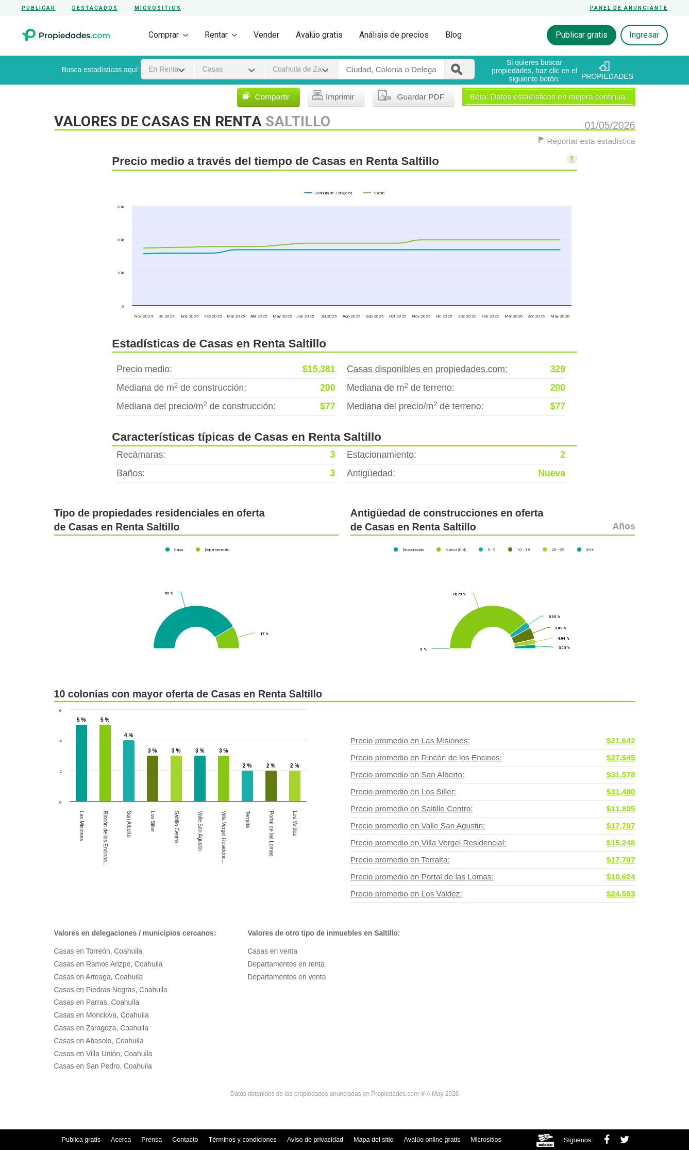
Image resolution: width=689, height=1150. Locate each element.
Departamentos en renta (286, 964)
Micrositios (158, 8)
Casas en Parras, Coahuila (97, 1002)
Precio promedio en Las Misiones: (492, 740)
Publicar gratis (582, 35)
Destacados (95, 8)
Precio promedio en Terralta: (492, 859)
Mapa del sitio (374, 1139)
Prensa (151, 1139)
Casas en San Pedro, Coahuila (103, 1066)
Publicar (39, 8)
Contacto (185, 1139)
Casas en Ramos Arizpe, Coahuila (108, 964)
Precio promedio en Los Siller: (492, 791)
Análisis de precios (394, 35)
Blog (453, 35)
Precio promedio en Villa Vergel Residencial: (492, 842)
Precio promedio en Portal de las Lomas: (492, 876)
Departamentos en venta (287, 977)
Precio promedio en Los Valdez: (492, 893)
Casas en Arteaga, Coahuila (98, 977)
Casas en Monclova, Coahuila (101, 1015)
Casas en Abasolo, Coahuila (99, 1041)
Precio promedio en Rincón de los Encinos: (492, 757)
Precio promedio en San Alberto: (492, 774)
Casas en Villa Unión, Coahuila (103, 1053)
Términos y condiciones (243, 1139)
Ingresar (644, 35)
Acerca (121, 1139)
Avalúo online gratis (432, 1139)
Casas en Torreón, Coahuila (98, 951)
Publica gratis (81, 1139)
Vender (266, 35)
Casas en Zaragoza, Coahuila (101, 1028)
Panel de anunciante (629, 8)
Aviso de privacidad (315, 1139)
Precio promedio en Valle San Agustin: (492, 825)
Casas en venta (272, 951)
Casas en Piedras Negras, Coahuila (110, 990)
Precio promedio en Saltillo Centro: (492, 808)
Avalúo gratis (319, 35)
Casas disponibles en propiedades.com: (456, 369)
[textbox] (391, 69)
